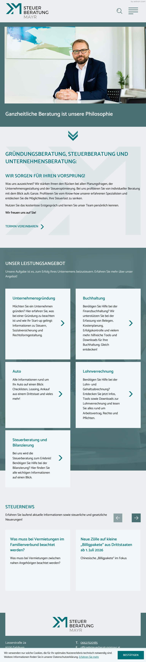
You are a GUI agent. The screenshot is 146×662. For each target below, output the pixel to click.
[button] (136, 517)
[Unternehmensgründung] (37, 324)
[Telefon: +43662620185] (89, 643)
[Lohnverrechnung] (108, 395)
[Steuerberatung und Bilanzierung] (37, 458)
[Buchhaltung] (108, 324)
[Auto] (37, 395)
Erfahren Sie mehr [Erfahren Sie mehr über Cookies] (89, 657)
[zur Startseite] (27, 11)
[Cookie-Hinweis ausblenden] (131, 655)
